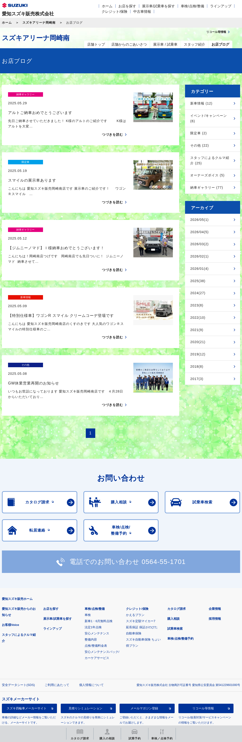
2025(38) (197, 281)
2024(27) (197, 293)
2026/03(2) (199, 244)
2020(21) (197, 342)
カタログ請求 (176, 567)
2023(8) (196, 305)
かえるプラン (135, 574)
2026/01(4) (199, 269)
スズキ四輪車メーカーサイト (27, 667)
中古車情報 (142, 11)
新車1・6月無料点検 (98, 580)
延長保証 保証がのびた (142, 586)
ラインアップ (220, 6)
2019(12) (197, 354)
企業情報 (215, 567)
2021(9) (196, 330)
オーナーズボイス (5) (207, 175)
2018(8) (196, 366)
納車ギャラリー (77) (206, 187)
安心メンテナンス (97, 592)
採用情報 (215, 577)
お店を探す (127, 6)
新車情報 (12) (201, 103)
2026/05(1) (199, 220)
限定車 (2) (198, 133)
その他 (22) (199, 145)
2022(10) (197, 317)
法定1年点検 (93, 586)
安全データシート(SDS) (18, 644)
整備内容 (91, 598)
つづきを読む (112, 126)
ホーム (107, 6)
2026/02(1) (199, 256)
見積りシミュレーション (85, 667)
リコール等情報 (203, 667)
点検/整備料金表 (96, 604)
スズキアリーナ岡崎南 (39, 22)
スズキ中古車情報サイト (26, 691)
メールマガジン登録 (144, 667)
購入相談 (173, 577)
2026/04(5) (199, 232)
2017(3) (196, 379)
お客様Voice (10, 583)
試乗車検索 (175, 587)
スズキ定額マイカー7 (140, 580)
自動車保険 (133, 592)
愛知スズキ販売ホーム (17, 557)
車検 (88, 574)
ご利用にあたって (57, 644)
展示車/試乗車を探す (158, 6)
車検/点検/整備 (192, 6)
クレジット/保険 (114, 11)
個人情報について (91, 644)
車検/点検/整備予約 (180, 597)
